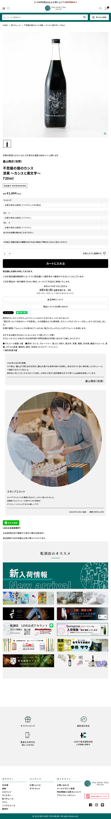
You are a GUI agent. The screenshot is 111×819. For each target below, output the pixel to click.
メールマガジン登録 (66, 788)
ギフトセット (35, 788)
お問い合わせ (63, 785)
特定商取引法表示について (69, 791)
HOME (5, 25)
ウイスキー (7, 795)
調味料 (5, 808)
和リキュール (16, 25)
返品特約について (55, 299)
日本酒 (5, 785)
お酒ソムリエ (35, 785)
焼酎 (4, 788)
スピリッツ (6, 791)
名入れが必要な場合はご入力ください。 (18, 232)
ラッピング (7, 200)
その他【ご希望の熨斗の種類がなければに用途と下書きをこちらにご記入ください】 (35, 242)
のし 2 (6, 222)
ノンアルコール (8, 805)
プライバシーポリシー (66, 795)
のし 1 (6, 213)
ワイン (4, 802)
